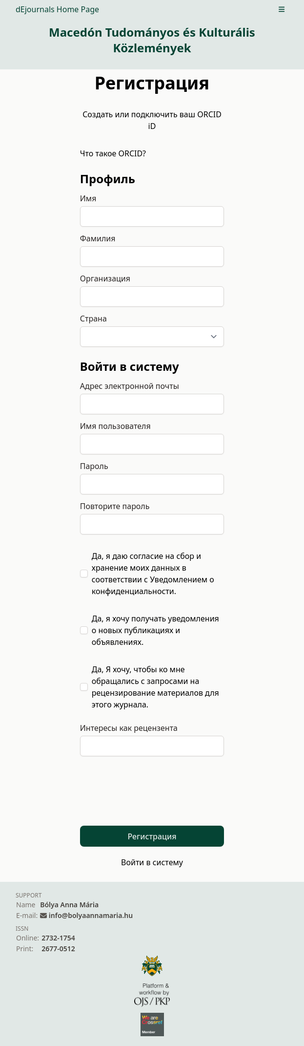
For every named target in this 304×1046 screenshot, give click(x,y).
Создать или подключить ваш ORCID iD (152, 120)
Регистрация (151, 836)
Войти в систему (152, 862)
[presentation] (154, 797)
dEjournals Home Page (57, 9)
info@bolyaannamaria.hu (91, 915)
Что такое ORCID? (113, 153)
